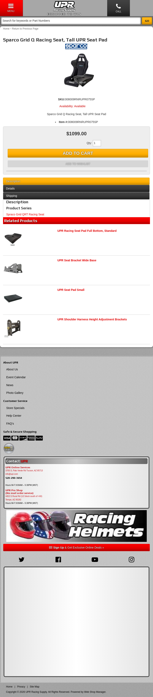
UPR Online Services (17, 467)
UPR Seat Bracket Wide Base (76, 260)
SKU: (61, 99)
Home (6, 28)
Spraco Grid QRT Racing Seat (25, 214)
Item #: (63, 122)
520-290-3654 (13, 477)
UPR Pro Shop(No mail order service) (19, 492)
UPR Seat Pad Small (70, 289)
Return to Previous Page (25, 28)
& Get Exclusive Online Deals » (76, 547)
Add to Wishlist (78, 163)
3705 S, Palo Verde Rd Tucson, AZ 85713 (24, 470)
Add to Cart (78, 153)
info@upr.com (11, 474)
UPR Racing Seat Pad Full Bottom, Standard (86, 230)
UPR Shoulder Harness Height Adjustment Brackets (92, 319)
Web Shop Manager (95, 692)
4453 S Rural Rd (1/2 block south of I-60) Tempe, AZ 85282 (23, 498)
